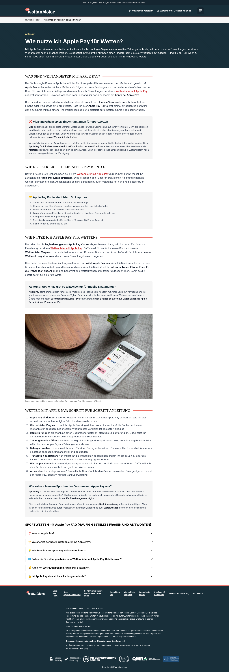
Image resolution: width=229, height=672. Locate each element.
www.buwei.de (126, 645)
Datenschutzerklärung (179, 593)
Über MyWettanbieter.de (71, 593)
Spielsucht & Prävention (159, 593)
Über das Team (55, 593)
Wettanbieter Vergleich (129, 593)
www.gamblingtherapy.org (77, 648)
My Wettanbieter (32, 20)
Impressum (198, 593)
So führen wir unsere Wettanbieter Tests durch (93, 593)
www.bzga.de (140, 645)
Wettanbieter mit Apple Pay (131, 91)
